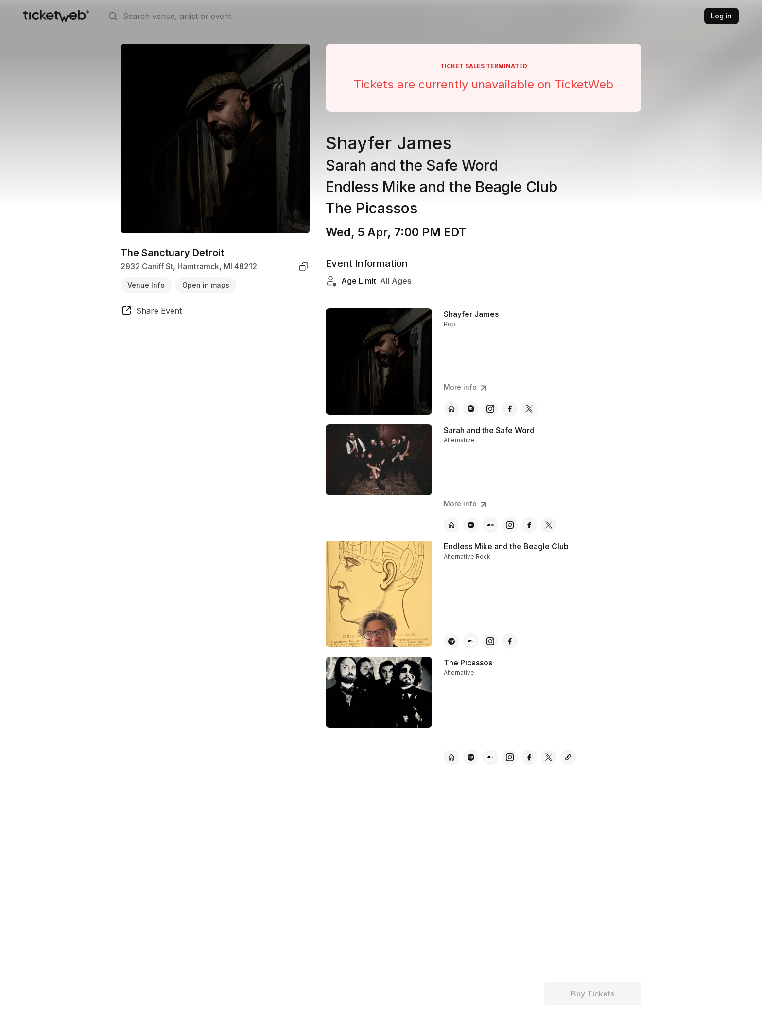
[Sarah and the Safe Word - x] (548, 525)
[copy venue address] (303, 267)
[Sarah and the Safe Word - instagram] (510, 525)
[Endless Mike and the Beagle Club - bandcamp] (471, 641)
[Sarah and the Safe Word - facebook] (529, 525)
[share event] (151, 312)
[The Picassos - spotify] (471, 757)
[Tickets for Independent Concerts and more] (56, 16)
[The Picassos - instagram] (510, 757)
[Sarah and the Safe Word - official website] (451, 525)
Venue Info (146, 285)
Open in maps (205, 285)
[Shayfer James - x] (529, 409)
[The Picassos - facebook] (529, 757)
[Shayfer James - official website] (451, 409)
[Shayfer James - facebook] (510, 409)
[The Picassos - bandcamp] (490, 757)
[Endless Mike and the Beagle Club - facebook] (510, 641)
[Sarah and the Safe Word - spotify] (471, 525)
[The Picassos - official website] (451, 757)
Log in (721, 16)
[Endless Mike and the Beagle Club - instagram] (490, 641)
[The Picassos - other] (568, 757)
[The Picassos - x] (548, 757)
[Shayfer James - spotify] (471, 409)
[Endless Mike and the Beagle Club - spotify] (451, 641)
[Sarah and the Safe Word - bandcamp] (490, 525)
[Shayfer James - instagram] (490, 409)
